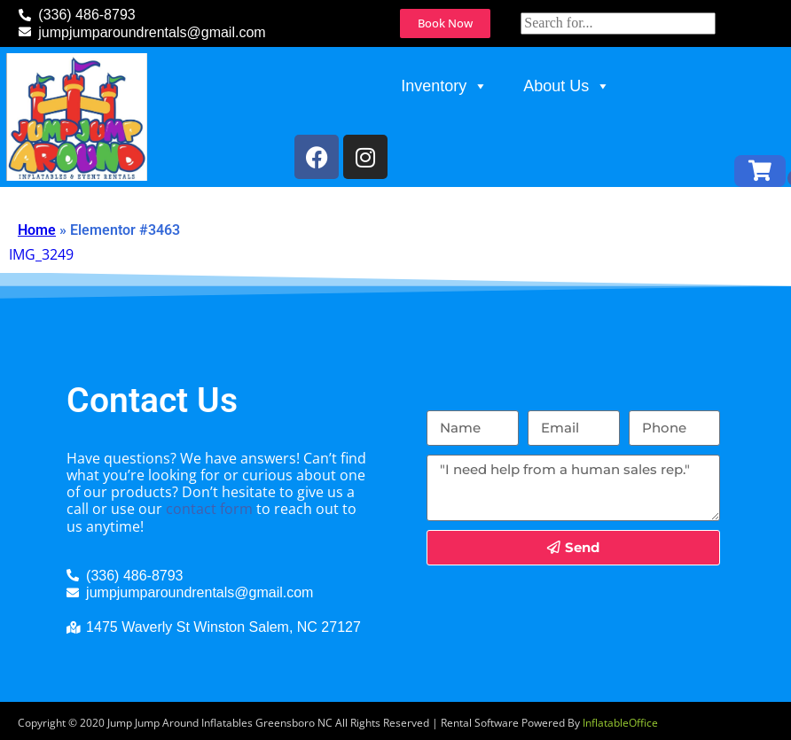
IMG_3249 (41, 254)
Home (37, 230)
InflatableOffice (620, 722)
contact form (209, 508)
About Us (566, 86)
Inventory (444, 86)
